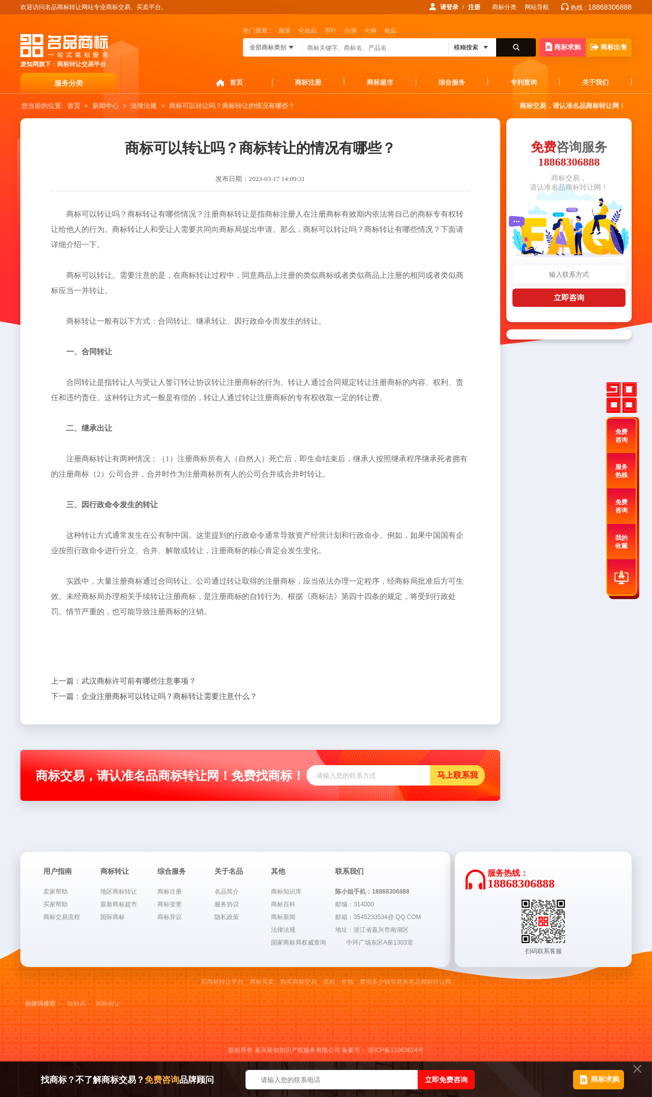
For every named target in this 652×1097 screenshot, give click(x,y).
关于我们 (595, 82)
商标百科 (283, 904)
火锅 (370, 30)
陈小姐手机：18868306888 (372, 891)
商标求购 (563, 46)
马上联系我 (457, 775)
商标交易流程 (61, 917)
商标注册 (308, 82)
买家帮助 (55, 904)
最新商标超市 (118, 904)
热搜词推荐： (43, 1003)
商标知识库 (286, 891)
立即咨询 (569, 297)
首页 (236, 82)
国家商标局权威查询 (298, 942)
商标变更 (169, 904)
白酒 (350, 30)
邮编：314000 (354, 904)
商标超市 (380, 82)
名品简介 (226, 891)
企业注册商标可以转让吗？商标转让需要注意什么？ (154, 696)
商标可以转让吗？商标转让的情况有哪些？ (232, 106)
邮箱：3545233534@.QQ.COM (378, 917)
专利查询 (523, 82)
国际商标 (112, 917)
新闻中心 (105, 106)
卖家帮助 (55, 891)
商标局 (76, 1003)
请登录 (449, 7)
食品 (390, 30)
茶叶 (330, 30)
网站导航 (537, 7)
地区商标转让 (118, 891)
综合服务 (452, 82)
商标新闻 (283, 917)
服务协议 (226, 904)
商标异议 (169, 917)
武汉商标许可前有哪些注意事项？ (123, 681)
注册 (474, 7)
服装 (285, 30)
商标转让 (108, 1003)
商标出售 (608, 47)
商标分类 (504, 7)
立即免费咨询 (446, 1080)
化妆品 (307, 30)
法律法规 (143, 106)
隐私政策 (226, 917)
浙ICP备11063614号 (395, 1050)
